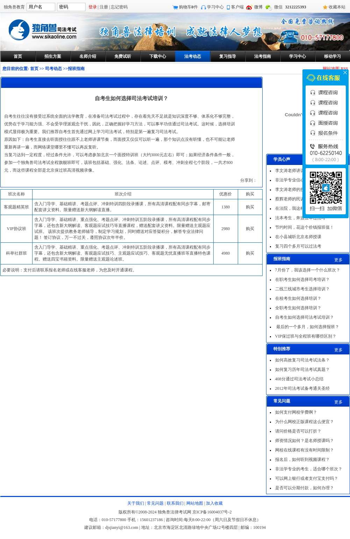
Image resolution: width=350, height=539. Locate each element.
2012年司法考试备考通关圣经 (302, 388)
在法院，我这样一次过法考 (300, 208)
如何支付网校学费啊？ (296, 412)
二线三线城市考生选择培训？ (302, 288)
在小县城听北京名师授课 (298, 236)
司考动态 (53, 68)
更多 (338, 259)
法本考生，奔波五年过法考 (300, 217)
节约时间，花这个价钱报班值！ (304, 227)
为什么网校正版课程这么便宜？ (304, 421)
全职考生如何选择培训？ (298, 307)
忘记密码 (119, 7)
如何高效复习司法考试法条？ (302, 360)
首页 (18, 56)
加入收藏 (214, 503)
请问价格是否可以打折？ (298, 431)
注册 (104, 7)
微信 (278, 7)
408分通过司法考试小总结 (299, 378)
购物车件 (188, 7)
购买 (250, 207)
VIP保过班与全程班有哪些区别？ (305, 336)
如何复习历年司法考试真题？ (302, 369)
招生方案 (52, 56)
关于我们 (135, 503)
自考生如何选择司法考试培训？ (304, 317)
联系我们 (175, 503)
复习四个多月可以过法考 (298, 246)
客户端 (237, 7)
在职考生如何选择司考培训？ (302, 279)
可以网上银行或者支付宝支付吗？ (306, 478)
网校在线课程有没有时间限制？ (304, 450)
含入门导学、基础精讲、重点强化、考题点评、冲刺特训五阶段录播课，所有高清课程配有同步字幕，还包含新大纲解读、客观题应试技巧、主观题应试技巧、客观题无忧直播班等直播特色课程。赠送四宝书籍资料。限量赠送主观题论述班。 (122, 253)
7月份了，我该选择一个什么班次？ (307, 270)
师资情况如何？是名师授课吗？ (304, 440)
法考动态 (192, 56)
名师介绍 (87, 56)
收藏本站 (337, 7)
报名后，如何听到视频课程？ (302, 459)
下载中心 (157, 56)
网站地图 (331, 68)
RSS (344, 68)
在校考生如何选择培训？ (298, 298)
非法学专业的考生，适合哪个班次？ (308, 469)
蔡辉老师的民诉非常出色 (298, 198)
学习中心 (215, 7)
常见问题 (155, 503)
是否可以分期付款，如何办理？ (304, 487)
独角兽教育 (14, 7)
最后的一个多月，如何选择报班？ (307, 326)
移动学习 (332, 56)
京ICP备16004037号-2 (212, 512)
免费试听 (122, 56)
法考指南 (262, 56)
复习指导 (227, 56)
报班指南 (76, 68)
